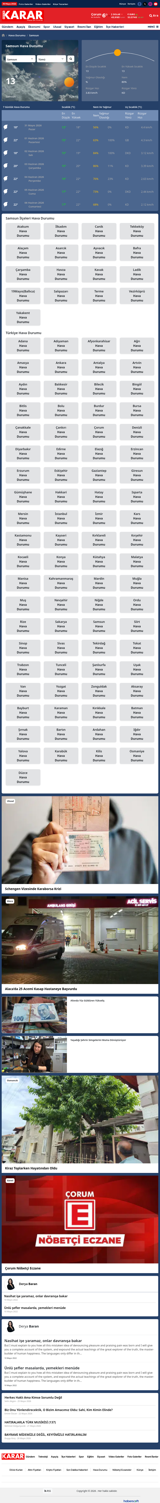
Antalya (99, 367)
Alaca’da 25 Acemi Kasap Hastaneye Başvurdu (41, 989)
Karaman (61, 712)
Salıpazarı (61, 296)
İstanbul (61, 518)
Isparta (137, 497)
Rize (23, 626)
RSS (47, 1490)
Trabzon (23, 669)
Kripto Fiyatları (53, 1469)
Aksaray (137, 691)
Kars (137, 518)
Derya (28, 1284)
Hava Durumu (15, 35)
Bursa (137, 410)
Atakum (23, 231)
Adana (23, 345)
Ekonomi (34, 27)
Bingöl (137, 389)
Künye (122, 4)
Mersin (23, 518)
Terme (99, 296)
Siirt (137, 626)
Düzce (23, 777)
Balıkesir (61, 389)
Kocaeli (23, 561)
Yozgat (61, 691)
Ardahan (99, 734)
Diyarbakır (23, 453)
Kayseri (61, 540)
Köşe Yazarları (60, 4)
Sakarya (61, 626)
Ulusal (57, 27)
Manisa (23, 583)
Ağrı (137, 345)
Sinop (23, 648)
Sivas (61, 648)
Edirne (61, 453)
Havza (61, 274)
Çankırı (61, 432)
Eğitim (98, 27)
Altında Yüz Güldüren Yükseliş (87, 1000)
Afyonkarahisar (99, 345)
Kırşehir (137, 540)
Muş (23, 604)
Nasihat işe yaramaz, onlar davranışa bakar (43, 1340)
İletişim (131, 4)
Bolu (61, 410)
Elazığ (99, 453)
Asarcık (61, 252)
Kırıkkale (99, 712)
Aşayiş (20, 27)
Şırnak (23, 734)
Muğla (137, 583)
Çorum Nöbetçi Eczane (23, 1268)
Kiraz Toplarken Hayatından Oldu (31, 1168)
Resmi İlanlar (151, 1456)
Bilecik (99, 389)
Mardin (99, 583)
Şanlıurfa (99, 669)
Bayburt (23, 712)
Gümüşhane (23, 497)
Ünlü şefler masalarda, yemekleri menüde (41, 1368)
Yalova (23, 756)
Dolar (115, 14)
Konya (61, 561)
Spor (46, 27)
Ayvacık (99, 252)
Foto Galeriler (26, 4)
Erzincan (137, 453)
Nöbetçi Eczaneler (122, 1469)
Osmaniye (137, 756)
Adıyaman (61, 345)
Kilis (99, 756)
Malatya (137, 561)
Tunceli (61, 669)
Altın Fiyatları (34, 1469)
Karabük (61, 756)
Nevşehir (61, 604)
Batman (137, 712)
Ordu (137, 604)
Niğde (99, 604)
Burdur (99, 410)
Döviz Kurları (16, 1469)
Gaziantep (99, 475)
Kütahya (99, 561)
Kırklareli (99, 540)
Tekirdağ (99, 648)
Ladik (137, 274)
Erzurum (23, 475)
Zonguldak (99, 691)
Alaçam (23, 252)
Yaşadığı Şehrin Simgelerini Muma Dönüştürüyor (98, 1040)
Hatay (99, 497)
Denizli (137, 432)
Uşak (137, 669)
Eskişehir (61, 475)
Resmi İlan (84, 27)
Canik (99, 231)
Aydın (23, 389)
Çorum (99, 432)
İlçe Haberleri (115, 27)
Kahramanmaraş (61, 583)
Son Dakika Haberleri (77, 1469)
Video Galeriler (43, 4)
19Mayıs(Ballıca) (23, 296)
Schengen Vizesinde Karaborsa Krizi (33, 889)
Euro (131, 14)
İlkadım (61, 231)
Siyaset (69, 27)
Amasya (23, 367)
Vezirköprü (137, 296)
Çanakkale (23, 432)
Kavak (99, 274)
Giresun (137, 475)
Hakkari (61, 497)
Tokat (137, 648)
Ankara (61, 367)
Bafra (137, 252)
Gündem (7, 27)
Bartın (61, 734)
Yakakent (23, 317)
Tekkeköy (137, 231)
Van (23, 691)
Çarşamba (23, 274)
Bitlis (23, 410)
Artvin (137, 367)
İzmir (99, 518)
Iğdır (137, 734)
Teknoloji (43, 1456)
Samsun (33, 35)
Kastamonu (23, 540)
